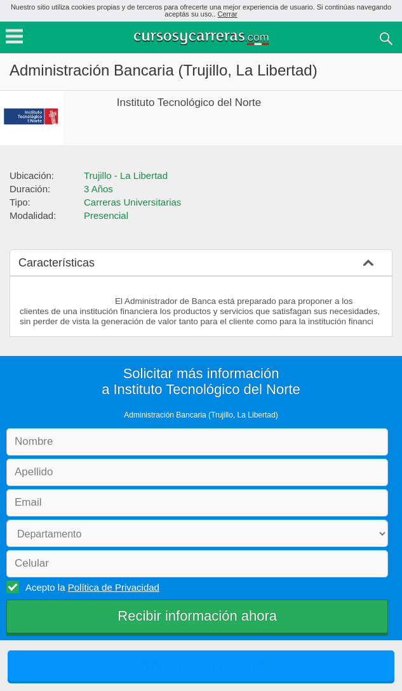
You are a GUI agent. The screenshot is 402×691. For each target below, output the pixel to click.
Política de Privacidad (113, 587)
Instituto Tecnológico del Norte (189, 102)
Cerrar (228, 14)
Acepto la (90, 587)
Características (56, 262)
